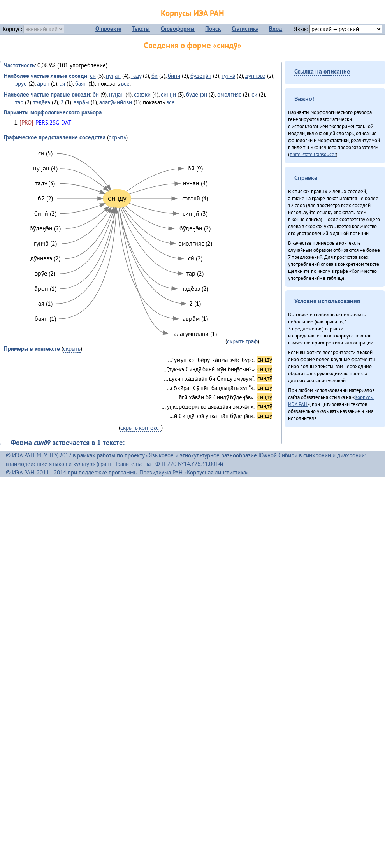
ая (62, 83)
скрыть (117, 137)
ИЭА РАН (23, 455)
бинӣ (174, 75)
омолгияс (229, 94)
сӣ (93, 75)
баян (81, 83)
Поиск (213, 28)
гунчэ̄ (228, 75)
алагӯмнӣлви (115, 102)
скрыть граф (242, 341)
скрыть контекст (140, 427)
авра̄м (81, 102)
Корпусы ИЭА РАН (192, 13)
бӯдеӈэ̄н (200, 75)
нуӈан (113, 75)
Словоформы (178, 28)
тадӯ (136, 75)
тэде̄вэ (41, 102)
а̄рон (43, 83)
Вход (275, 28)
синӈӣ (168, 94)
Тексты (141, 28)
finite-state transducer (313, 154)
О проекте (108, 28)
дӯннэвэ (255, 75)
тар (19, 102)
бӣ (154, 75)
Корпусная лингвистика (216, 472)
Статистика (245, 28)
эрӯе (21, 83)
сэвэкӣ (142, 94)
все (125, 83)
